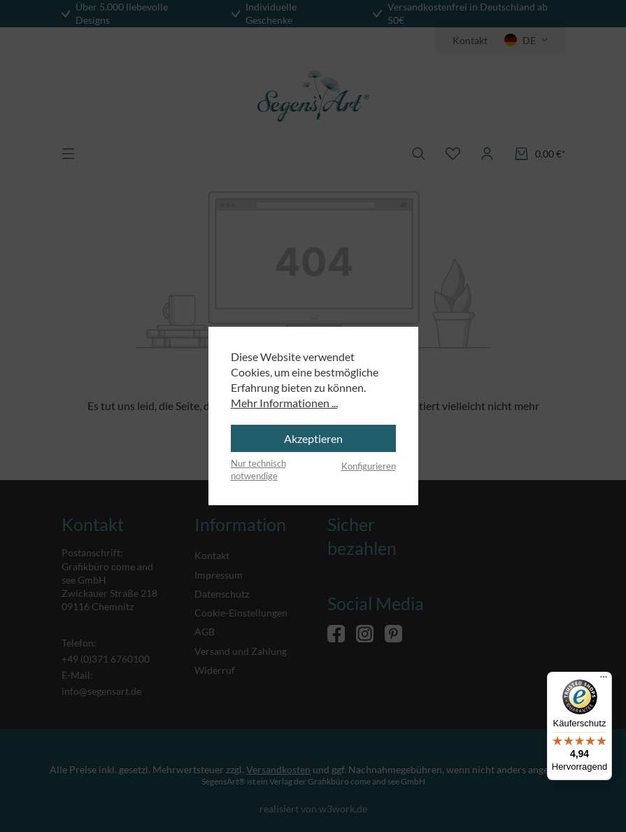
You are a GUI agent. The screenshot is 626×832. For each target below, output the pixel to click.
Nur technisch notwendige (258, 469)
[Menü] (603, 680)
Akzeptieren (313, 438)
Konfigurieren (368, 466)
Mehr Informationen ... (284, 402)
